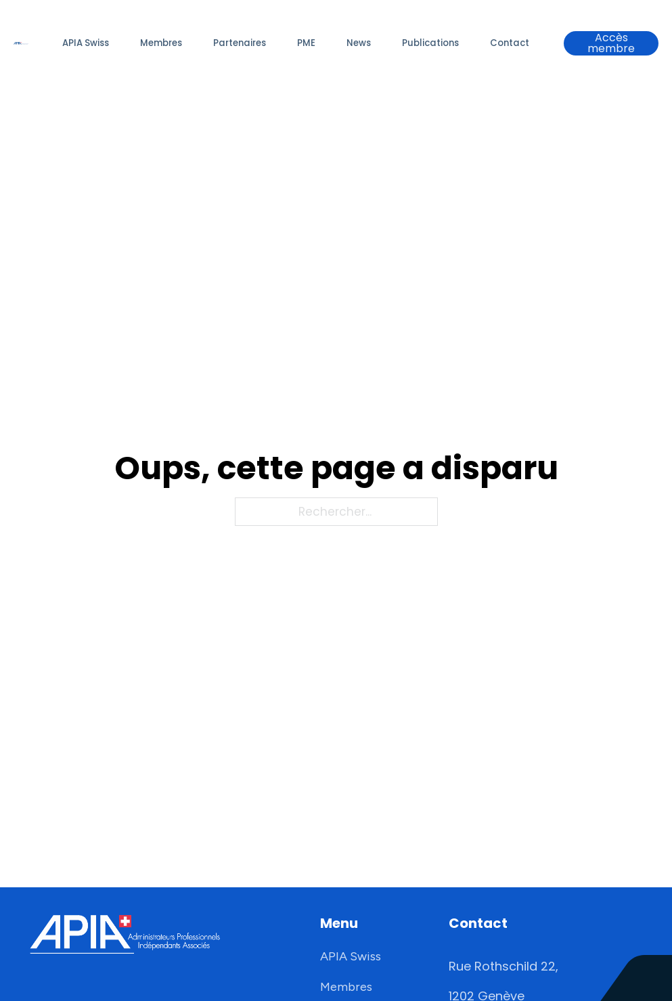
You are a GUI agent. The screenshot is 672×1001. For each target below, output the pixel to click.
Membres (161, 43)
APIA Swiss (85, 43)
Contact (509, 43)
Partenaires (239, 43)
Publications (430, 43)
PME (306, 43)
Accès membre (611, 43)
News (358, 43)
